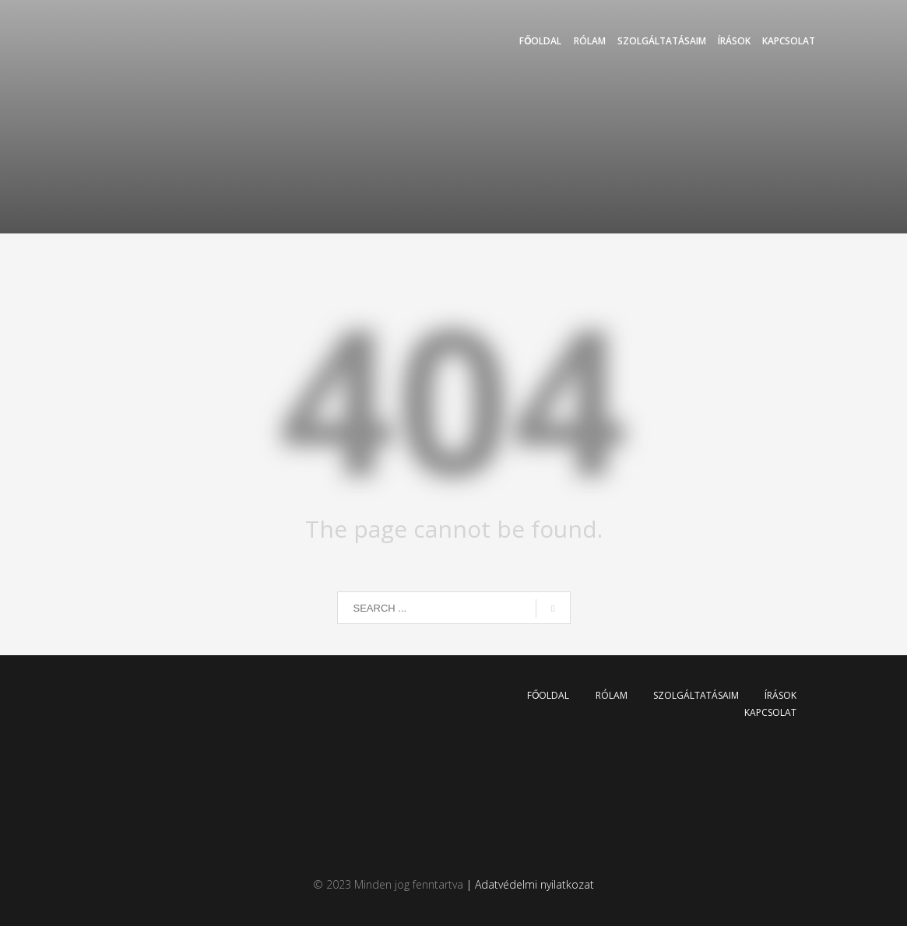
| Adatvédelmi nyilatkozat (528, 884)
